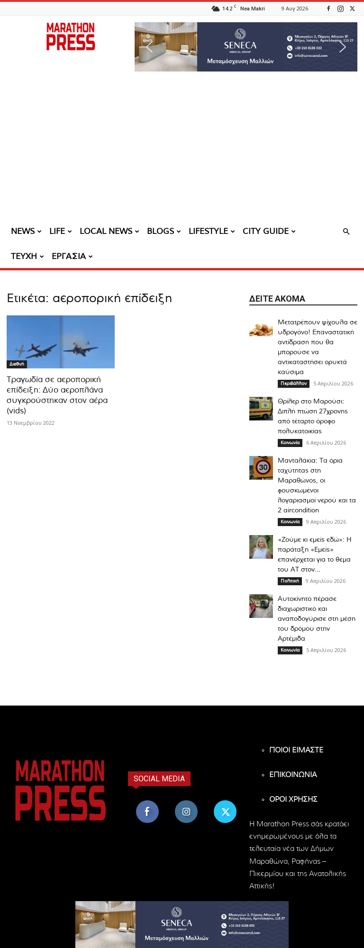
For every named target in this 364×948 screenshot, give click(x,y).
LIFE (60, 231)
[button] (246, 47)
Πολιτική (290, 581)
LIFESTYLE (212, 231)
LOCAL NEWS (109, 231)
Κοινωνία (290, 442)
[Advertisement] (182, 149)
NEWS (26, 231)
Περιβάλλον (294, 383)
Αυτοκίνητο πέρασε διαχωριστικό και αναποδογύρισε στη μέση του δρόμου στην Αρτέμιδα (316, 619)
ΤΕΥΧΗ (27, 256)
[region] (246, 47)
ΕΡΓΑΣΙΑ (72, 256)
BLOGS (164, 231)
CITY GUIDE (269, 231)
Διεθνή (16, 364)
